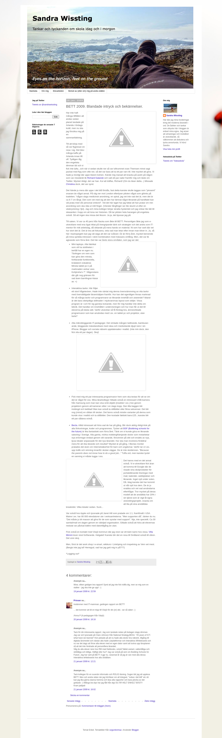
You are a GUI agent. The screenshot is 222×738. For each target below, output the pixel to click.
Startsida (33, 91)
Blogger (135, 730)
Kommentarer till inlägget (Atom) (96, 706)
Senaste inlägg (73, 701)
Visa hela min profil (171, 149)
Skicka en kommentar (80, 695)
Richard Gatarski (95, 178)
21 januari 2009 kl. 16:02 (85, 689)
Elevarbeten (58, 91)
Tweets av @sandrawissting (44, 104)
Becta (74, 425)
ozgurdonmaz (115, 730)
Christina (71, 184)
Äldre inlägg (149, 701)
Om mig (45, 91)
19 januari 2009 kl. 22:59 (85, 591)
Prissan (77, 600)
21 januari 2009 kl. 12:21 (85, 661)
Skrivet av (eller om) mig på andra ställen (86, 91)
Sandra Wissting (174, 115)
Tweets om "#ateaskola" (174, 161)
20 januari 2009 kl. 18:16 (85, 619)
